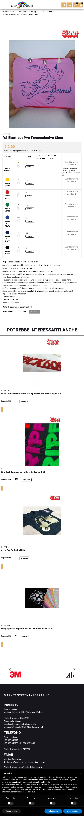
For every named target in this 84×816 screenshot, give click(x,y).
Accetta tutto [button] (72, 811)
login (15, 151)
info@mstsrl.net (15, 759)
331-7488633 (24, 749)
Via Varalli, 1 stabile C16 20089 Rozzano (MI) (23, 727)
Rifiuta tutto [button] (53, 811)
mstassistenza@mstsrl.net (33, 762)
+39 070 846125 (11, 740)
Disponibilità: (8, 311)
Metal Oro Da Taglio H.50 (13, 550)
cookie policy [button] (45, 782)
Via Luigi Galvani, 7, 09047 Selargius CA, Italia (23, 712)
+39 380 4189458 (27, 743)
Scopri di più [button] (11, 811)
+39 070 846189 (11, 743)
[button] (63, 4)
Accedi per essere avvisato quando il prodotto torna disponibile (71, 172)
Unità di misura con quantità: (15, 307)
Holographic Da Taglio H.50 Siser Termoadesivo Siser (27, 628)
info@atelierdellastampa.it (30, 767)
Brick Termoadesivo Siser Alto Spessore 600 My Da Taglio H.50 (31, 393)
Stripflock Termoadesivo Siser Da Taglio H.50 (23, 472)
